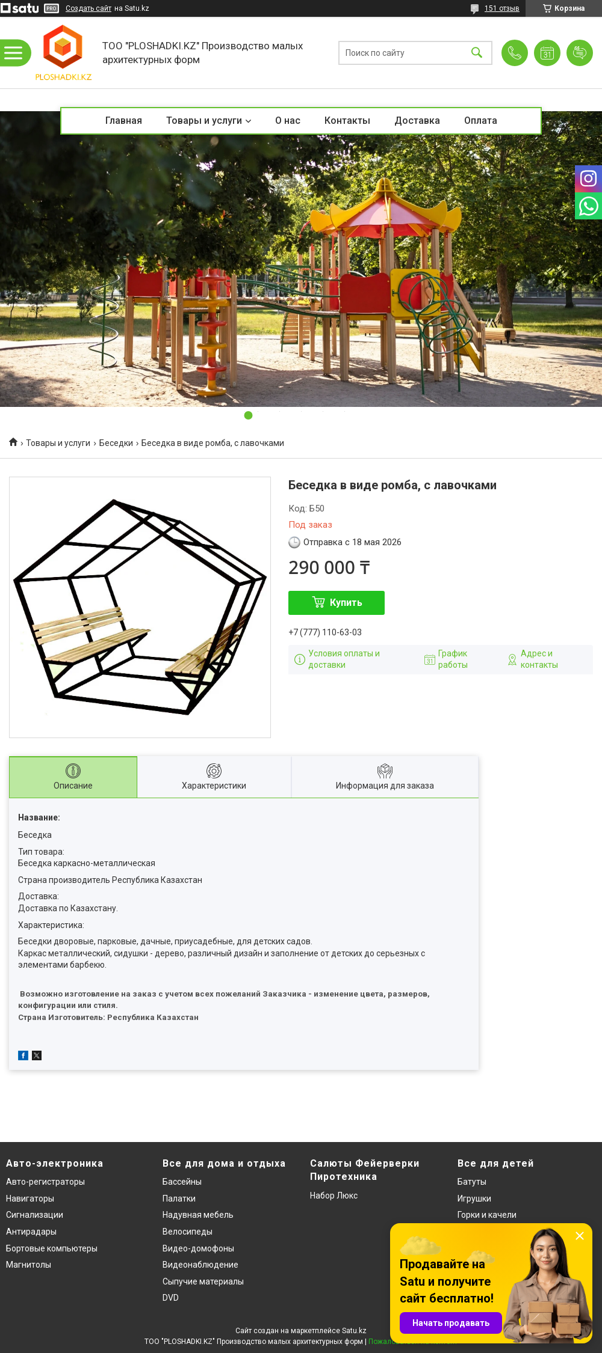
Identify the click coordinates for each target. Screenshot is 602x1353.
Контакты (347, 120)
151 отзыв (502, 8)
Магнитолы (28, 1264)
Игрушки (474, 1198)
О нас (287, 120)
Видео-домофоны (198, 1248)
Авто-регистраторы (45, 1182)
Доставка (417, 120)
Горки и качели (487, 1215)
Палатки (179, 1198)
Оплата (480, 120)
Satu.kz (354, 1331)
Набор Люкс (334, 1195)
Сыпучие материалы (203, 1281)
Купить (346, 602)
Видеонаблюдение (200, 1264)
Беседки (116, 443)
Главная (123, 120)
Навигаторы (30, 1198)
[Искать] (476, 52)
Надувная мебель (198, 1215)
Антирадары (31, 1231)
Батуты (472, 1182)
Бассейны (182, 1182)
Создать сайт (88, 8)
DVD (171, 1298)
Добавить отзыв (579, 53)
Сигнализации (34, 1215)
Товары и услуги (204, 120)
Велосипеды (188, 1231)
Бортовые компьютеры (52, 1248)
